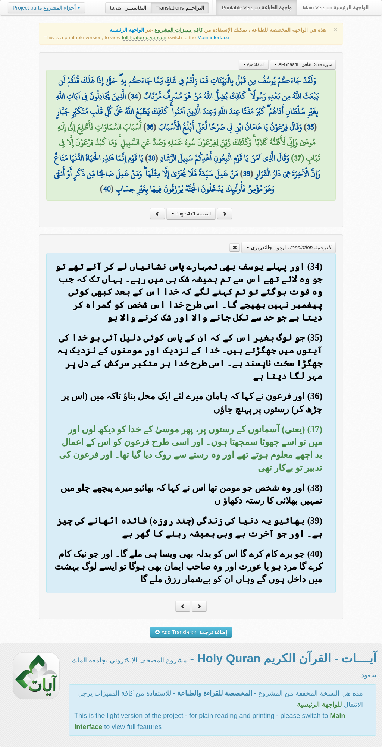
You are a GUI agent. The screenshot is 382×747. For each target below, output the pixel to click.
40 (106, 189)
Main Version (336, 7)
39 (246, 174)
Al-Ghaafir (303, 64)
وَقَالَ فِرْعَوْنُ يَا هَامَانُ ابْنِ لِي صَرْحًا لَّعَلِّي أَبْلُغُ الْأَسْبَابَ (230, 127)
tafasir (128, 8)
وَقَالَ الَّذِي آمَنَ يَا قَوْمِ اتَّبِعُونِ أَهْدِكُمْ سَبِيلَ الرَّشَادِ (224, 158)
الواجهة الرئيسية (126, 30)
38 (151, 158)
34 (134, 96)
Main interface (213, 37)
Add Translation (191, 632)
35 (310, 127)
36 (149, 127)
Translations (180, 8)
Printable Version (257, 7)
